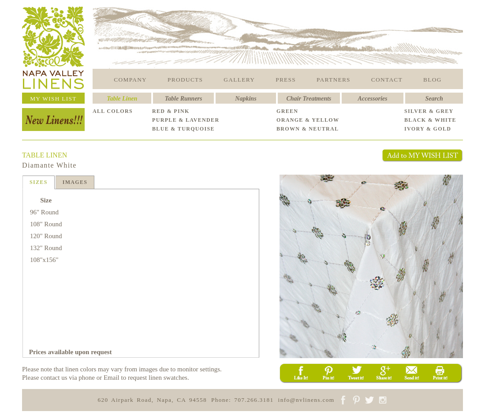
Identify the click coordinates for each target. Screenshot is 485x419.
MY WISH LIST (53, 98)
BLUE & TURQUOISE (183, 129)
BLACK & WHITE (430, 120)
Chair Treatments (309, 98)
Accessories (373, 98)
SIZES (39, 182)
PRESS (286, 79)
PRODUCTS (185, 79)
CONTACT (387, 79)
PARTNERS (334, 79)
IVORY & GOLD (427, 129)
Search (434, 98)
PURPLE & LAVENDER (185, 120)
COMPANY (130, 79)
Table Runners (183, 98)
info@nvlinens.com (306, 400)
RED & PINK (171, 111)
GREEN (287, 111)
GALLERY (239, 79)
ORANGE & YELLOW (307, 120)
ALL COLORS (113, 111)
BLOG (432, 79)
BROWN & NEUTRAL (307, 129)
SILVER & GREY (429, 111)
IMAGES (75, 182)
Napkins (245, 98)
